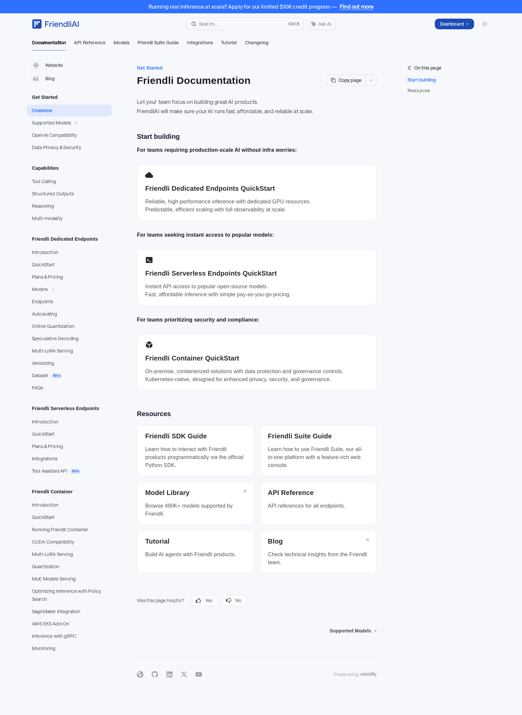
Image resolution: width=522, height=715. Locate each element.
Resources (418, 90)
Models (122, 45)
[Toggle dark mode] (484, 24)
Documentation (49, 45)
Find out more (357, 6)
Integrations (200, 45)
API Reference (90, 45)
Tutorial (229, 45)
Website (47, 65)
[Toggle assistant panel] (321, 24)
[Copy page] (346, 80)
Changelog (256, 45)
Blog (43, 79)
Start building (421, 80)
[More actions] (371, 80)
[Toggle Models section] (69, 289)
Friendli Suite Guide (158, 45)
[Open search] (245, 24)
